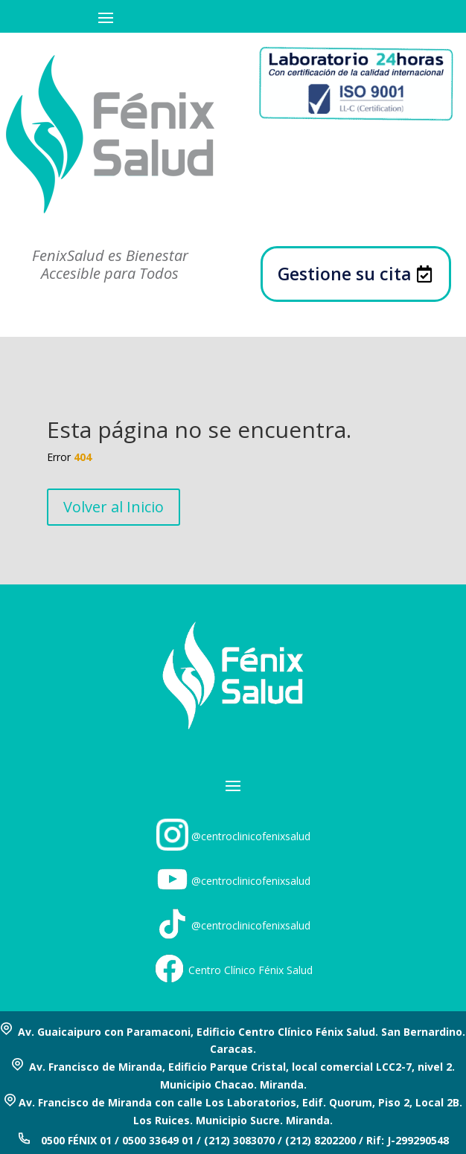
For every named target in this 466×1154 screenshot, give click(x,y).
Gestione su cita (345, 274)
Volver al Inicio (113, 507)
